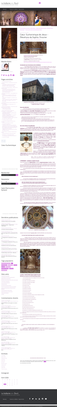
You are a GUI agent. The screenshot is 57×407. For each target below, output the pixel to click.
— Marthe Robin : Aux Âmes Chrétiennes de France (8, 132)
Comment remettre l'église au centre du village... (9, 224)
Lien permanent (37, 39)
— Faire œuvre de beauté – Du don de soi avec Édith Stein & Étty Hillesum (9, 107)
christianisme (4, 265)
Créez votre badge (3, 141)
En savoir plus (40, 406)
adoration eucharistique (6, 263)
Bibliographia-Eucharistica (5, 278)
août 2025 (3, 359)
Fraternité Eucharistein (5, 276)
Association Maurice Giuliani (6, 285)
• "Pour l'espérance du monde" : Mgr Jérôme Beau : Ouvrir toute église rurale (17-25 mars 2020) (9, 100)
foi (12, 263)
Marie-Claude (3, 316)
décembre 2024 (4, 363)
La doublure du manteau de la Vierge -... (8, 244)
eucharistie (10, 265)
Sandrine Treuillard (3, 140)
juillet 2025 (3, 360)
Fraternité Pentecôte (4, 292)
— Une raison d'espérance (5, 124)
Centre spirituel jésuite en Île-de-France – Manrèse (8, 288)
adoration (32, 361)
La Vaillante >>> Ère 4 (9, 3)
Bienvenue (4, 9)
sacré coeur (51, 360)
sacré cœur (8, 266)
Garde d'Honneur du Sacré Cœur (7, 291)
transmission (4, 270)
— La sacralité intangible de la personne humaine (8, 121)
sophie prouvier (35, 360)
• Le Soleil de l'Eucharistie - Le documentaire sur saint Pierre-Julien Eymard (9, 118)
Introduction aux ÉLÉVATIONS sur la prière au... (8, 349)
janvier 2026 (3, 356)
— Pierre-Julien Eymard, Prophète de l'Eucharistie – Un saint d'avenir (7, 111)
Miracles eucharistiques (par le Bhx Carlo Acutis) (9, 280)
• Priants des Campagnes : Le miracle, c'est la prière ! (9, 98)
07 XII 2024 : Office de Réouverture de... (8, 255)
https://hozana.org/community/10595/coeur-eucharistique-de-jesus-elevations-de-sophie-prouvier (38, 62)
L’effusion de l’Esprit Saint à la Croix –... (8, 236)
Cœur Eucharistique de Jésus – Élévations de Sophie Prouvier (34, 36)
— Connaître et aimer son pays (6, 119)
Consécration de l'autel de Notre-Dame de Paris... (9, 251)
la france (15, 265)
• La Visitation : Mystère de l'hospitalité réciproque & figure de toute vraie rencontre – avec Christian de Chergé (8, 85)
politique (3, 266)
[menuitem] (4, 9)
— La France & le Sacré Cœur (6, 81)
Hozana (16, 213)
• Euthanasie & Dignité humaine (7, 122)
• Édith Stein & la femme (6, 108)
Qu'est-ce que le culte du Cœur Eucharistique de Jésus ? (34, 29)
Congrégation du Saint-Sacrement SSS (8, 277)
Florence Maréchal (4, 337)
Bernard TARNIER (4, 348)
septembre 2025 (4, 358)
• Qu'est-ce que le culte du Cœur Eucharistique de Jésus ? (7, 91)
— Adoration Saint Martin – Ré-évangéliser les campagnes (9, 94)
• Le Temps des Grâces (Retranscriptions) (9, 135)
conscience (11, 268)
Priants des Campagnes (5, 281)
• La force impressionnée (6, 109)
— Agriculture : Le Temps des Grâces (7, 134)
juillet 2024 (3, 367)
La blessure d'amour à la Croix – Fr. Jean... (8, 220)
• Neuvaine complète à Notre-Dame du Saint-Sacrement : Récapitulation (8, 116)
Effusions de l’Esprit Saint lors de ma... (7, 241)
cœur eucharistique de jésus (27, 360)
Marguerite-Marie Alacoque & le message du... (8, 307)
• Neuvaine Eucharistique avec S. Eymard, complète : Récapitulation (9, 114)
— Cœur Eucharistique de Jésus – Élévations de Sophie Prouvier (9, 88)
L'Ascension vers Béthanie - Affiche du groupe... (9, 232)
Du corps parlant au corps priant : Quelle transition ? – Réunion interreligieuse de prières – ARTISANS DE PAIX (36, 28)
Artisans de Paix (4, 284)
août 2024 (3, 366)
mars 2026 (3, 355)
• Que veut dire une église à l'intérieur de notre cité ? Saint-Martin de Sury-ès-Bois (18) (9, 96)
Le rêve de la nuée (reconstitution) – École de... (9, 228)
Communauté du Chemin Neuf (6, 290)
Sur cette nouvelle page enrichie (28, 55)
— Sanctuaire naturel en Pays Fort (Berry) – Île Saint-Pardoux (9, 103)
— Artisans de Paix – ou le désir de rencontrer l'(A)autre (9, 83)
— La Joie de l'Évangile (5, 137)
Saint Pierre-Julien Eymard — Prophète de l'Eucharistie (8, 213)
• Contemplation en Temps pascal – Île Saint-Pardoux (8, 105)
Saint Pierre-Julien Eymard (25, 114)
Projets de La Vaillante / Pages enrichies (17, 9)
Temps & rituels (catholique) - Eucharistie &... (9, 248)
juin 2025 (2, 362)
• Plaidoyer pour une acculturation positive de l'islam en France (9, 130)
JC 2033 (2, 294)
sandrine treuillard (5, 268)
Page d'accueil (22, 29)
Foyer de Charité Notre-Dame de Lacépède (8, 286)
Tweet (31, 39)
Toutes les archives (4, 369)
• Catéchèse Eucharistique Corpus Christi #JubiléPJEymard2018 (9, 113)
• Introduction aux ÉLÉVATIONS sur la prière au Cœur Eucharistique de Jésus (8, 90)
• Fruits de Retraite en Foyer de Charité (8, 133)
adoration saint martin (38, 361)
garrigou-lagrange (41, 360)
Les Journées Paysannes (5, 282)
